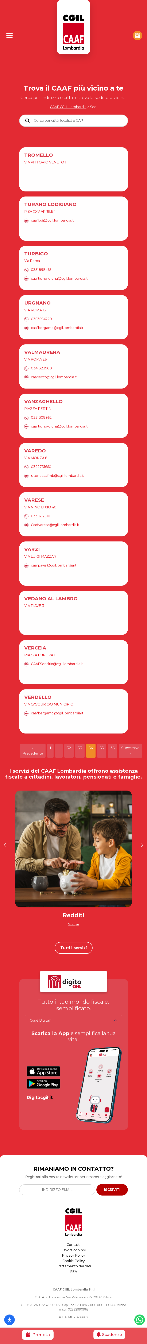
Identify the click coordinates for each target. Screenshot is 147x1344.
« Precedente (33, 750)
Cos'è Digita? (40, 1020)
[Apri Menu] (9, 35)
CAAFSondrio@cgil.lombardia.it (57, 680)
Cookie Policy (73, 1261)
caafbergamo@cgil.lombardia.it (57, 344)
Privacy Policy (73, 1255)
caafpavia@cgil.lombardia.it (54, 582)
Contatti (73, 1245)
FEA (73, 1272)
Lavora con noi (74, 1250)
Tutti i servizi (73, 948)
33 (80, 748)
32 (69, 748)
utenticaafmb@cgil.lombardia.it (57, 492)
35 (102, 748)
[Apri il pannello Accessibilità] (9, 1320)
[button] (5, 845)
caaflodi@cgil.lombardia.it (52, 237)
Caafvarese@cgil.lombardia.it (55, 541)
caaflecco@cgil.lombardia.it (54, 393)
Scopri (73, 924)
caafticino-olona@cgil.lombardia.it (59, 295)
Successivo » (130, 750)
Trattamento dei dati (73, 1266)
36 (113, 748)
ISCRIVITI (112, 1190)
